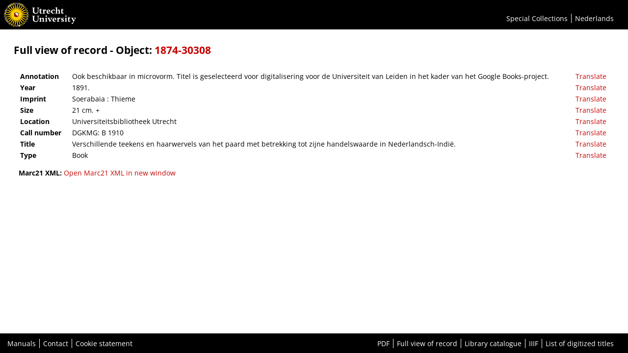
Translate (591, 76)
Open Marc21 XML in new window (120, 172)
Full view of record (427, 343)
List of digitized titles (580, 343)
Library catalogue (493, 343)
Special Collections (537, 18)
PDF (383, 343)
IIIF (533, 343)
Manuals (21, 343)
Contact (55, 343)
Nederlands (594, 18)
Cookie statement (104, 343)
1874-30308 (183, 50)
